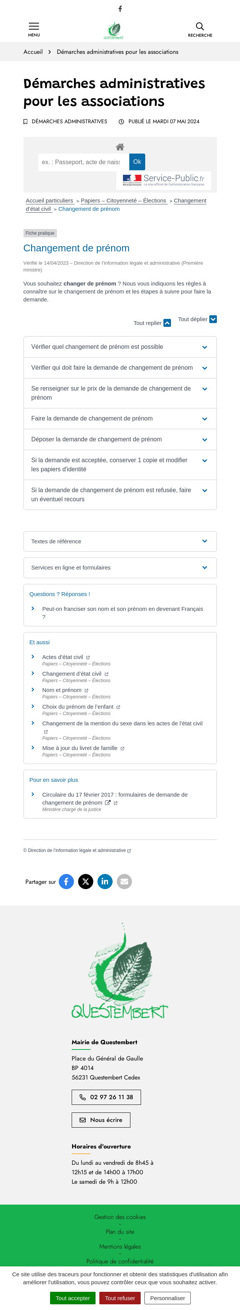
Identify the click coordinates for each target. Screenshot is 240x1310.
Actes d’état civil (66, 657)
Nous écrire (101, 1119)
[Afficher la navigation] (34, 30)
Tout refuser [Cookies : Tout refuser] (120, 1298)
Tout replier (152, 323)
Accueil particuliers (50, 200)
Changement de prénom (89, 209)
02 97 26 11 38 (106, 1097)
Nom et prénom (65, 690)
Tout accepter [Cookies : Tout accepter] (73, 1298)
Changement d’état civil (75, 673)
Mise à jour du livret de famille (83, 748)
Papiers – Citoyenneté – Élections (124, 200)
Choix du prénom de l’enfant (81, 706)
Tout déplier (197, 319)
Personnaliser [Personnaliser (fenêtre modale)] (167, 1298)
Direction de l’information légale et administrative (79, 850)
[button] (200, 29)
